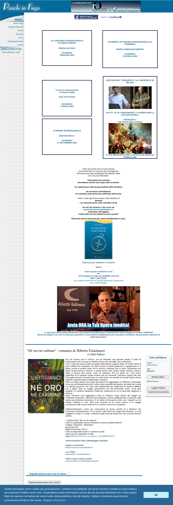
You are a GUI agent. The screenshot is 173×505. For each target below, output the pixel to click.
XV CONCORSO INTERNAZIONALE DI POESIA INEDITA (67, 42)
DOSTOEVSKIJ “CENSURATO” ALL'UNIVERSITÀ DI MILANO (130, 81)
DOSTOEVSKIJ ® (67, 136)
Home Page (19, 23)
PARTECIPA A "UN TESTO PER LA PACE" (130, 121)
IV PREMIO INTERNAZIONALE (67, 131)
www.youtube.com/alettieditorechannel (82, 461)
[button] (140, 495)
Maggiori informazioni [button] (54, 500)
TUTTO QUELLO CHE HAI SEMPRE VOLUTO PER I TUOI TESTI (98, 277)
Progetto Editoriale (16, 27)
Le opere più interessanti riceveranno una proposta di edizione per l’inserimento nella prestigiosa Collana (98, 332)
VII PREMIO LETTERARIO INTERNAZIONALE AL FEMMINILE (130, 43)
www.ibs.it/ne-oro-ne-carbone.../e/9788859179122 (93, 436)
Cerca (21, 38)
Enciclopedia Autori (16, 41)
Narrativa (20, 34)
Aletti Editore (152, 365)
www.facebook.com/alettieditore (79, 447)
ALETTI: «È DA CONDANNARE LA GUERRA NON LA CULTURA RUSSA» (130, 114)
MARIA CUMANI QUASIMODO (130, 49)
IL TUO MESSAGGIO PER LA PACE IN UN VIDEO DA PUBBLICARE (130, 156)
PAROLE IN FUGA (67, 48)
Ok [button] (156, 495)
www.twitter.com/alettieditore (77, 454)
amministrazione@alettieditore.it (98, 209)
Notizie (21, 45)
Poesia (21, 30)
